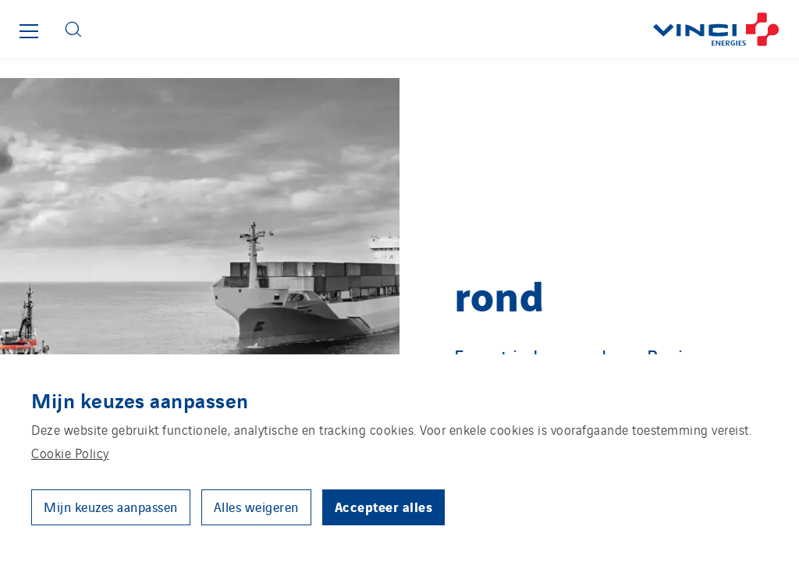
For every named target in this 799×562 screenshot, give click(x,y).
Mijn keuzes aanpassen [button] (111, 506)
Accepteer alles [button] (384, 506)
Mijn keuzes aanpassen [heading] (140, 400)
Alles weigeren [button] (256, 506)
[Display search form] (73, 29)
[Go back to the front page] (445, 29)
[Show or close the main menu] (29, 31)
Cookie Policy (70, 452)
